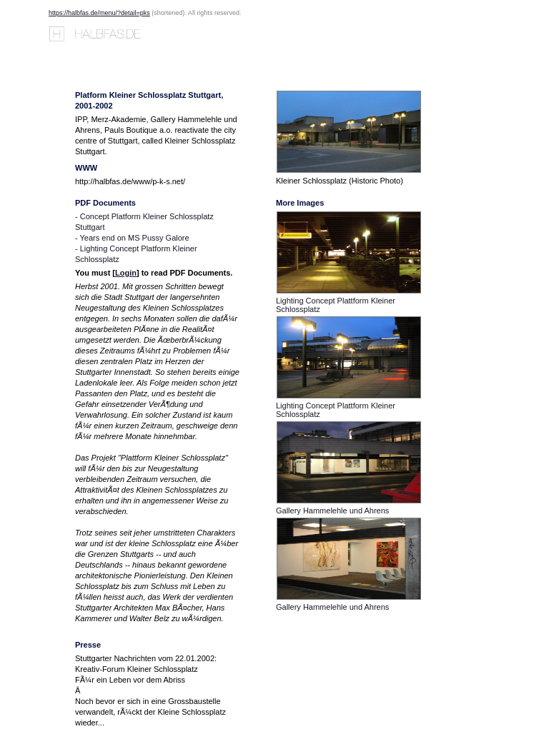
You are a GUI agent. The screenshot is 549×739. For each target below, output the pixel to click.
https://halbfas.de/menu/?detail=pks (99, 12)
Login (126, 272)
